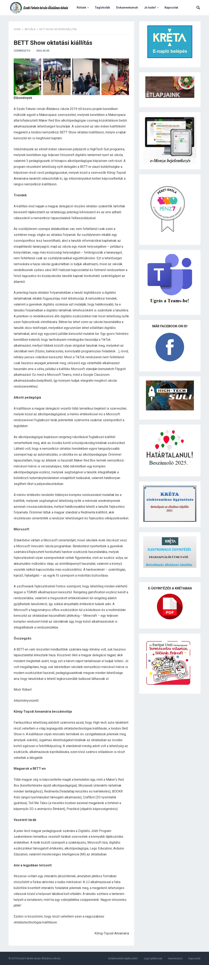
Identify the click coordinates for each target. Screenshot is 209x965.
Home (17, 29)
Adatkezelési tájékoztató (123, 958)
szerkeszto (22, 50)
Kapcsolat (171, 7)
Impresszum (175, 958)
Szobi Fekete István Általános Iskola (39, 958)
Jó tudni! (150, 7)
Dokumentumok (127, 7)
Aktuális (30, 29)
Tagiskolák (102, 7)
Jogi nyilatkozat (152, 958)
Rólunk (81, 7)
